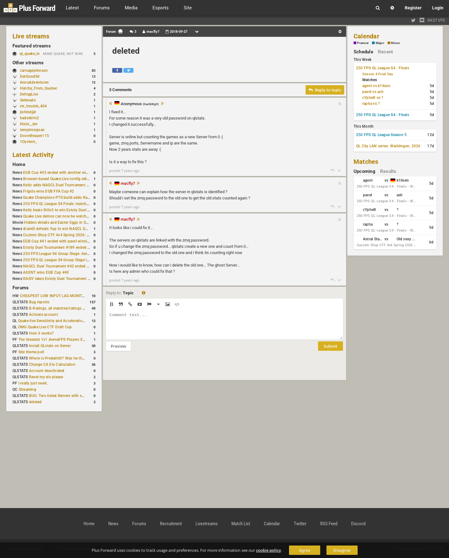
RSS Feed (328, 523)
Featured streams (31, 46)
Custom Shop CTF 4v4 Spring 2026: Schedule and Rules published (81, 235)
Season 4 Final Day (377, 74)
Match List (240, 523)
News (113, 523)
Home (18, 164)
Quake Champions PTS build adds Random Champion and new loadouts (85, 197)
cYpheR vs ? (373, 97)
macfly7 (128, 183)
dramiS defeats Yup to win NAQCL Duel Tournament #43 (71, 229)
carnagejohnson (34, 70)
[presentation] (153, 369)
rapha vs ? (371, 103)
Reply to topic (325, 90)
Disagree (341, 550)
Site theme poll (31, 352)
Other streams (28, 63)
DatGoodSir (30, 76)
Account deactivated (47, 371)
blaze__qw (28, 124)
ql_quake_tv (30, 53)
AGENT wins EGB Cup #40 (46, 272)
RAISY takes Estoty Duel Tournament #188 (59, 279)
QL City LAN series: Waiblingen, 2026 (388, 146)
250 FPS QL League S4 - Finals (382, 68)
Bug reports (39, 302)
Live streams (30, 36)
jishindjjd (28, 112)
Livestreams (207, 523)
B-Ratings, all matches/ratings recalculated (66, 308)
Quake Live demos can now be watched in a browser (68, 216)
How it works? (41, 333)
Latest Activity (33, 155)
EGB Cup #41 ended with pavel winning (57, 241)
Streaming (27, 389)
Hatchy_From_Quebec (38, 88)
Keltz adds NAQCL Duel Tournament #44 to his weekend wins (76, 185)
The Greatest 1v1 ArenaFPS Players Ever (53, 339)
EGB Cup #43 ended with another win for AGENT (65, 172)
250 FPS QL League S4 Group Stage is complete (64, 260)
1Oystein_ (28, 142)
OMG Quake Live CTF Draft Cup (45, 327)
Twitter (300, 523)
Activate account (43, 314)
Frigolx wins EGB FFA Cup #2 (48, 191)
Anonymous (140, 104)
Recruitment (171, 523)
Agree (304, 550)
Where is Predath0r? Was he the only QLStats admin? (75, 358)
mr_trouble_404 (33, 106)
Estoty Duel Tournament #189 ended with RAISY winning (72, 247)
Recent (385, 52)
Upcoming (364, 171)
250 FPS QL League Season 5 (381, 135)
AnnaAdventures (34, 82)
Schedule (363, 52)
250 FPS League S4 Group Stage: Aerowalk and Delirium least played (82, 254)
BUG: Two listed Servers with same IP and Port (69, 396)
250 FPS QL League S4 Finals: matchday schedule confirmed (75, 204)
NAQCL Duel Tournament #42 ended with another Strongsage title (80, 266)
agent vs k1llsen (376, 86)
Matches (366, 161)
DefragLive (29, 94)
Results (388, 171)
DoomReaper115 (34, 136)
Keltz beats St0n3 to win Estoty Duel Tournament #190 (70, 210)
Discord (358, 523)
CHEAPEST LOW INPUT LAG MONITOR (53, 296)
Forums (20, 288)
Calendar (366, 36)
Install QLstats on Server (50, 346)
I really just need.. (33, 383)
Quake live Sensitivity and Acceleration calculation (61, 321)
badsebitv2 (29, 118)
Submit (330, 351)
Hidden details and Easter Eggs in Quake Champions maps (74, 222)
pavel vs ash (373, 92)
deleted (35, 402)
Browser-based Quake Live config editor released (65, 179)
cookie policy (268, 550)
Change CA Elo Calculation (52, 364)
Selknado (28, 100)
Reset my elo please (46, 377)
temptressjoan (32, 130)
